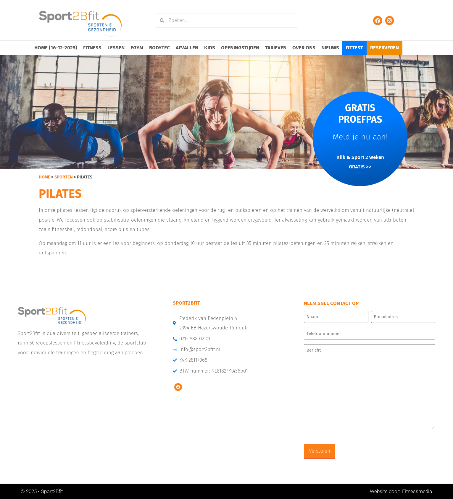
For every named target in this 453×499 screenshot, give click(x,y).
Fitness (92, 48)
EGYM (136, 48)
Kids (209, 48)
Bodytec (159, 48)
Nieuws (330, 48)
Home (44, 177)
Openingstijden (240, 48)
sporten (63, 177)
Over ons (303, 48)
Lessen (116, 48)
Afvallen (187, 48)
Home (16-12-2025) (55, 48)
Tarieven (275, 48)
